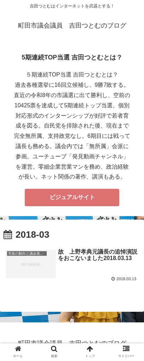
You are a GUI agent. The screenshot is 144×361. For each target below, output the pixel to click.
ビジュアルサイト (72, 197)
